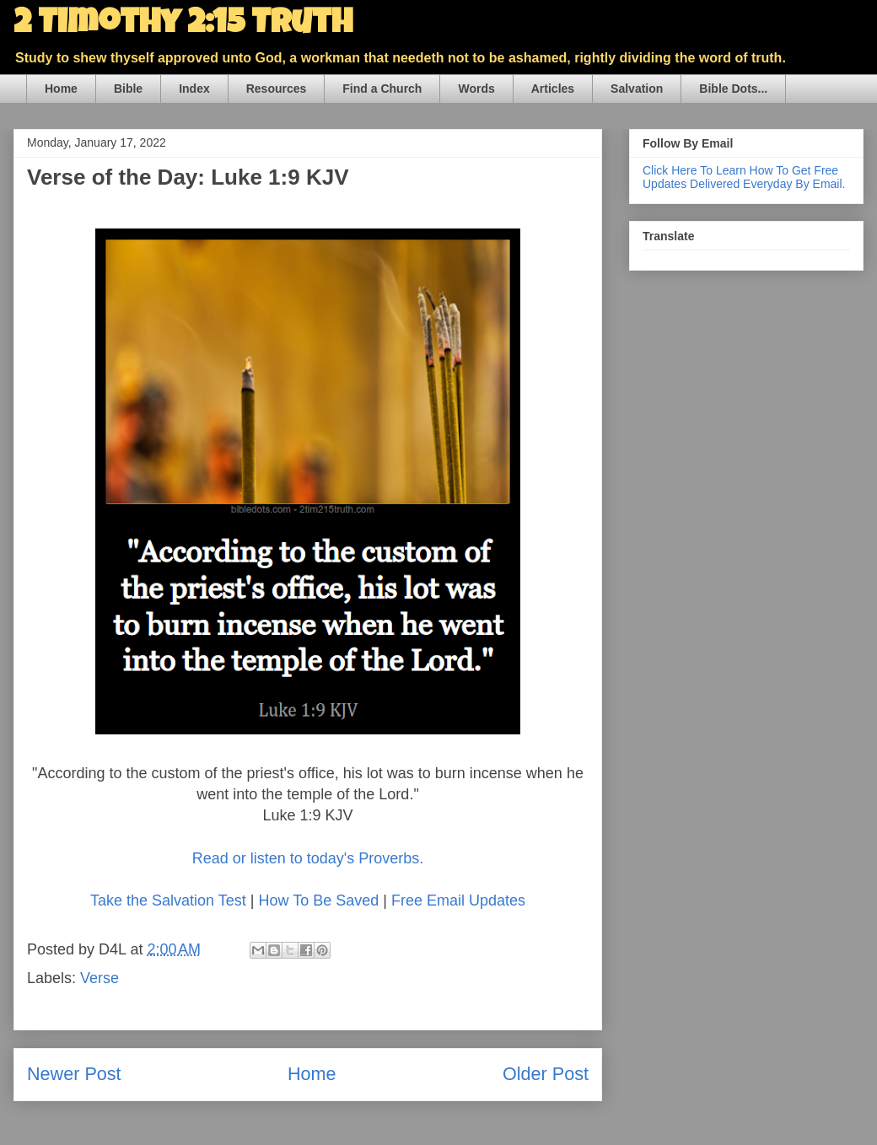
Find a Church (382, 88)
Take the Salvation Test (168, 900)
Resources (276, 88)
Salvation (637, 88)
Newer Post (74, 1073)
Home (61, 88)
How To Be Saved (318, 900)
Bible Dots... (733, 88)
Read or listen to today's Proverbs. (308, 858)
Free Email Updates (458, 900)
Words (476, 88)
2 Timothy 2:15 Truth (182, 25)
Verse (99, 978)
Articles (552, 88)
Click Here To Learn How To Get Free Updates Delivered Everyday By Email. (744, 177)
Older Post (546, 1073)
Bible (128, 88)
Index (194, 88)
